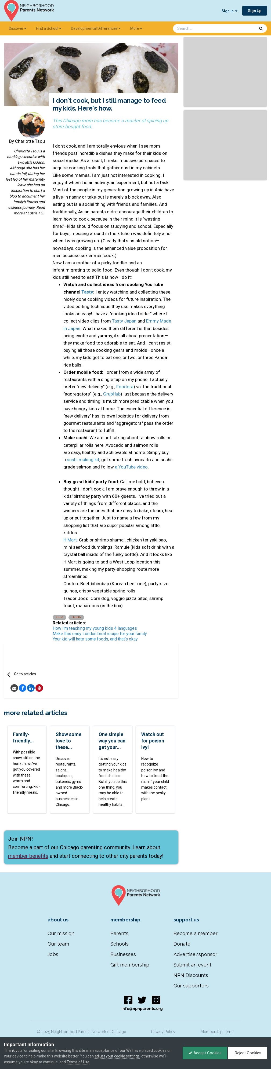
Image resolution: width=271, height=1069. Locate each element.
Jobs (53, 954)
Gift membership (129, 965)
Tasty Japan (124, 321)
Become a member (196, 933)
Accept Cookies (205, 1052)
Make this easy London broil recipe (86, 633)
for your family (133, 633)
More (136, 28)
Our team (58, 944)
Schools (119, 944)
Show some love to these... (68, 740)
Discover (17, 28)
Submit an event (192, 965)
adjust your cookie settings (117, 1056)
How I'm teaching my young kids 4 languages (95, 628)
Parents (119, 933)
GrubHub (112, 394)
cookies (160, 1050)
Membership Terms (217, 1032)
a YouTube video (131, 467)
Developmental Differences (96, 28)
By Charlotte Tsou (27, 141)
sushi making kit (83, 459)
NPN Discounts (191, 975)
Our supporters (191, 986)
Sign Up (254, 11)
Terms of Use (78, 1062)
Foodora (124, 386)
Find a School (48, 28)
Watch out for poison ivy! (152, 740)
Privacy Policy (163, 1032)
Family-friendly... (23, 737)
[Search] (200, 28)
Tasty (87, 292)
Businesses (123, 954)
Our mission (61, 933)
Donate (182, 944)
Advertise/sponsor (195, 954)
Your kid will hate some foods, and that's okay (95, 639)
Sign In (229, 11)
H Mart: (70, 540)
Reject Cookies (247, 1052)
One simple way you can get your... (112, 740)
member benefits (28, 856)
